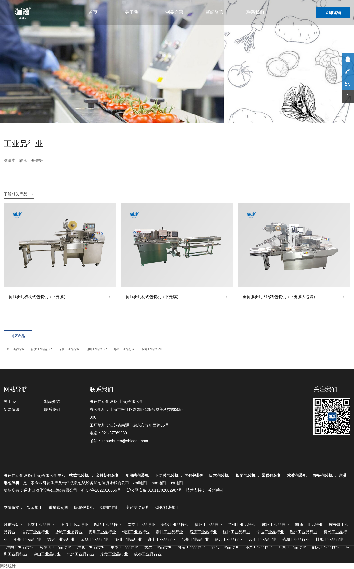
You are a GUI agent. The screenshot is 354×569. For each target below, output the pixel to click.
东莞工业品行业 (151, 349)
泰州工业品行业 (169, 532)
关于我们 (134, 12)
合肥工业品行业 (262, 539)
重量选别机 (58, 507)
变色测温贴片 (137, 507)
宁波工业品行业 (270, 532)
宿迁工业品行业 (203, 532)
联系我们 (255, 12)
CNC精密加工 (167, 507)
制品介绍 (174, 12)
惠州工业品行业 (124, 349)
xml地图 (140, 483)
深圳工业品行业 (69, 349)
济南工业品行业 (191, 547)
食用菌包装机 (137, 475)
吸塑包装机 (84, 507)
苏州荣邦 (216, 490)
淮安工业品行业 (35, 532)
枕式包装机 (79, 475)
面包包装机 (194, 475)
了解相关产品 (19, 194)
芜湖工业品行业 (296, 539)
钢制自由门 (110, 507)
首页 (93, 12)
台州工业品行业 (195, 539)
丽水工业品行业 (228, 539)
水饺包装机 (297, 475)
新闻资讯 (214, 12)
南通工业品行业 (309, 525)
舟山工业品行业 (161, 539)
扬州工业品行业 (102, 532)
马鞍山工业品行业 (55, 547)
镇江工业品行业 (136, 532)
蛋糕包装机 (271, 475)
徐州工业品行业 (208, 525)
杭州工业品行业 (236, 532)
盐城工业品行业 (69, 532)
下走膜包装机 (166, 475)
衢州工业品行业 (128, 539)
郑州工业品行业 (258, 547)
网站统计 (8, 566)
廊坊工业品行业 (107, 525)
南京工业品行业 (141, 525)
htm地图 (159, 483)
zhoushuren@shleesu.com (125, 441)
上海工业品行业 (74, 525)
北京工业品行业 (40, 525)
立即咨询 (333, 13)
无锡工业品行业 (175, 525)
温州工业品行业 (303, 532)
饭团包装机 (245, 475)
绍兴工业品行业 (61, 539)
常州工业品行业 (242, 525)
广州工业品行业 (14, 349)
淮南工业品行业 (20, 547)
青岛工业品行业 (225, 547)
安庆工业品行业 (158, 547)
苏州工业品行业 (275, 525)
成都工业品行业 (148, 554)
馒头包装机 (323, 475)
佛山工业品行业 (96, 349)
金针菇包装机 (107, 475)
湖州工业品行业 (27, 539)
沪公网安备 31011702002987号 (154, 490)
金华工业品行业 (94, 539)
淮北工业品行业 (91, 547)
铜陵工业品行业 (124, 547)
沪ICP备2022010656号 (101, 490)
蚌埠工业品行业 (329, 539)
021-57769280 (114, 433)
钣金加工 (35, 507)
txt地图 (177, 483)
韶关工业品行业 (41, 349)
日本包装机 (219, 475)
